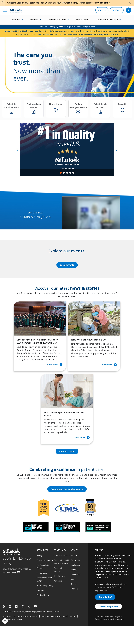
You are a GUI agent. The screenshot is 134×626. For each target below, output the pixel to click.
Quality (74, 584)
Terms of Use (45, 616)
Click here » (104, 2)
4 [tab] (70, 173)
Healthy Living (60, 576)
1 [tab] (61, 173)
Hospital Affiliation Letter (44, 579)
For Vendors (42, 573)
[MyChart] (116, 10)
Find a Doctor (82, 19)
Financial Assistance (45, 560)
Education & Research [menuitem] (107, 19)
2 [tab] (64, 173)
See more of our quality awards (67, 489)
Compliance (72, 616)
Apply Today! (105, 597)
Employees (75, 565)
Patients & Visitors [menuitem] (57, 19)
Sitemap (19, 619)
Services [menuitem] (34, 19)
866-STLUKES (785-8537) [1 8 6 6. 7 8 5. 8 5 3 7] (17, 560)
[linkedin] (16, 606)
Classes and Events (62, 555)
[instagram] (10, 606)
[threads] (22, 606)
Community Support (58, 570)
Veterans (40, 590)
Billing (39, 555)
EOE (4, 616)
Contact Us (75, 560)
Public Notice (34, 616)
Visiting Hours (43, 595)
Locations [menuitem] (15, 19)
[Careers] (102, 10)
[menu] (5, 10)
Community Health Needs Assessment (62, 562)
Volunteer (58, 581)
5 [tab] (73, 173)
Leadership (75, 574)
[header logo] (16, 10)
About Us (74, 555)
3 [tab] (67, 173)
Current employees (108, 606)
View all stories (67, 451)
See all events (67, 264)
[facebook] (4, 606)
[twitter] (29, 606)
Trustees (74, 589)
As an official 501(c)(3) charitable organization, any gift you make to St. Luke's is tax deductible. (32, 612)
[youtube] (35, 606)
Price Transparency (45, 585)
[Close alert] (130, 3)
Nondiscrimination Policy (59, 616)
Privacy (9, 616)
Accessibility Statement (21, 616)
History (74, 569)
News (73, 579)
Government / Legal (9, 619)
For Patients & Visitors (43, 566)
